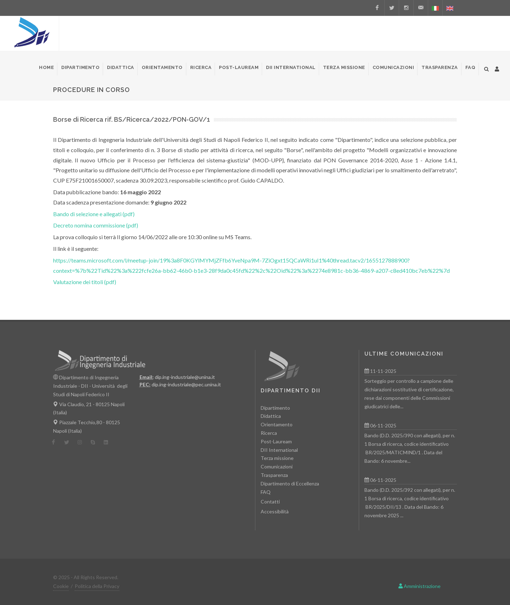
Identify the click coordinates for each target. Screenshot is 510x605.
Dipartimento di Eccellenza (290, 483)
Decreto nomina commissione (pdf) (95, 225)
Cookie (61, 586)
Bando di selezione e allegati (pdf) (94, 214)
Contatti (270, 502)
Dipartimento (275, 408)
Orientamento (277, 424)
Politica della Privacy (97, 586)
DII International (279, 450)
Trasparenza (274, 475)
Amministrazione (419, 586)
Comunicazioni (277, 466)
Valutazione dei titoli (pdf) (84, 281)
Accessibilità (275, 511)
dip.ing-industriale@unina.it (185, 377)
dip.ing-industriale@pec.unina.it (186, 384)
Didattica (271, 416)
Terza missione (277, 458)
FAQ (266, 492)
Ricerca (269, 433)
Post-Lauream (276, 441)
